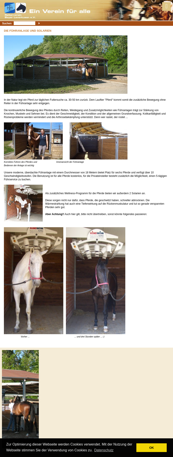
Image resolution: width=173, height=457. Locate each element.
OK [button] (151, 447)
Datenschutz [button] (104, 450)
